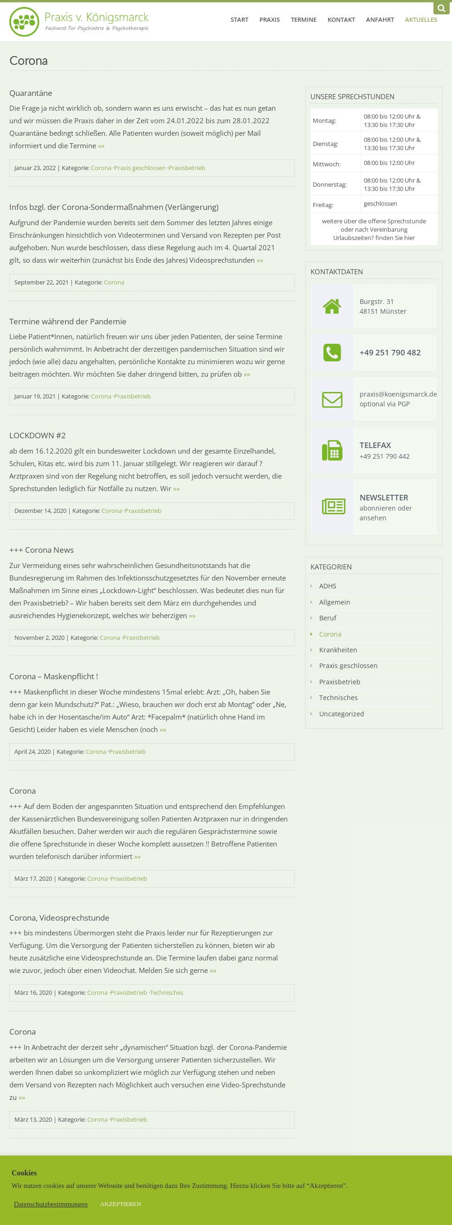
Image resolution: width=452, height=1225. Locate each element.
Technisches (166, 992)
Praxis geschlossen (140, 168)
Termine (303, 19)
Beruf (327, 617)
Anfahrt (380, 19)
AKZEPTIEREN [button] (120, 1203)
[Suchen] (441, 8)
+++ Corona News (41, 549)
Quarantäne (30, 93)
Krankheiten (338, 649)
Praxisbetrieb (186, 168)
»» (101, 145)
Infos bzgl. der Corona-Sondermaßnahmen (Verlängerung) (114, 207)
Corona (101, 168)
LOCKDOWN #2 (37, 435)
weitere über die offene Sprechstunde (374, 221)
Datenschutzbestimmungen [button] (51, 1204)
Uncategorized (341, 713)
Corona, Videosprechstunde (59, 917)
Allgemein (334, 602)
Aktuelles (421, 19)
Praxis (269, 19)
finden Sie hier (395, 238)
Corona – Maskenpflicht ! (53, 676)
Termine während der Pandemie (68, 321)
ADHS (327, 585)
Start (239, 19)
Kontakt (341, 19)
